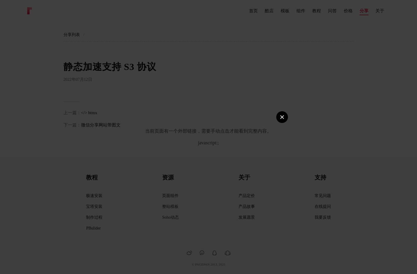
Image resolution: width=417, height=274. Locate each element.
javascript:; (208, 142)
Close (282, 114)
